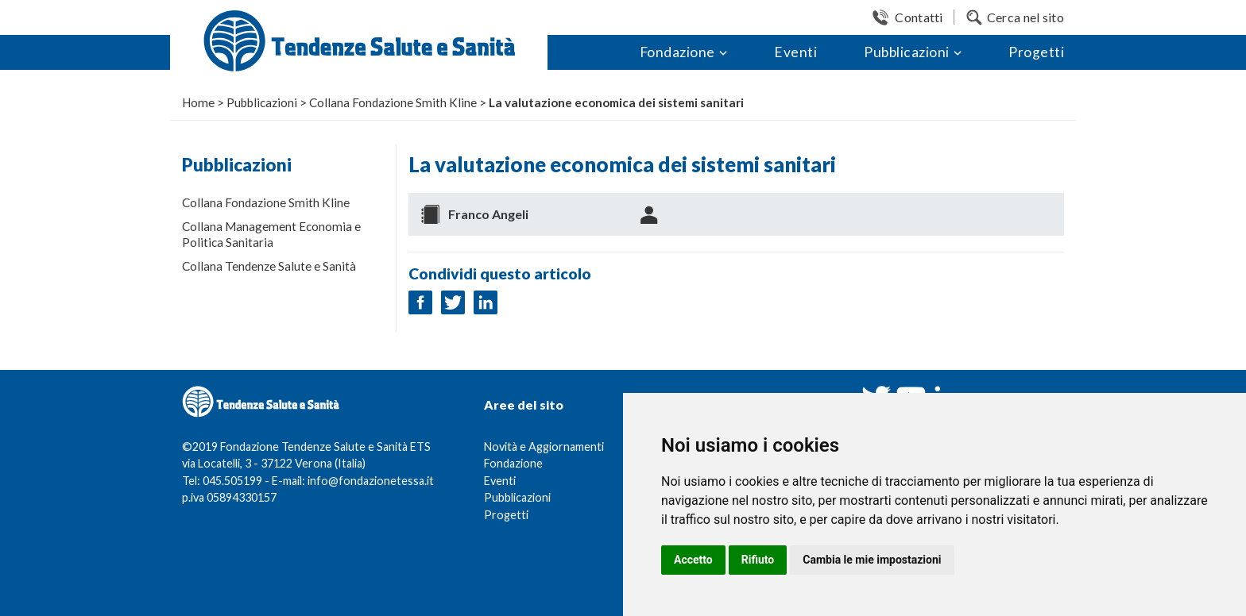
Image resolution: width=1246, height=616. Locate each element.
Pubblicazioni (907, 52)
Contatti (918, 17)
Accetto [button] (693, 559)
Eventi (795, 52)
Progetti (1036, 52)
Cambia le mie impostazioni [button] (872, 559)
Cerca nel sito (1025, 17)
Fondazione (677, 52)
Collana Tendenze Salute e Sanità (269, 266)
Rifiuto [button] (758, 559)
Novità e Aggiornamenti (544, 446)
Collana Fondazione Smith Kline (266, 202)
